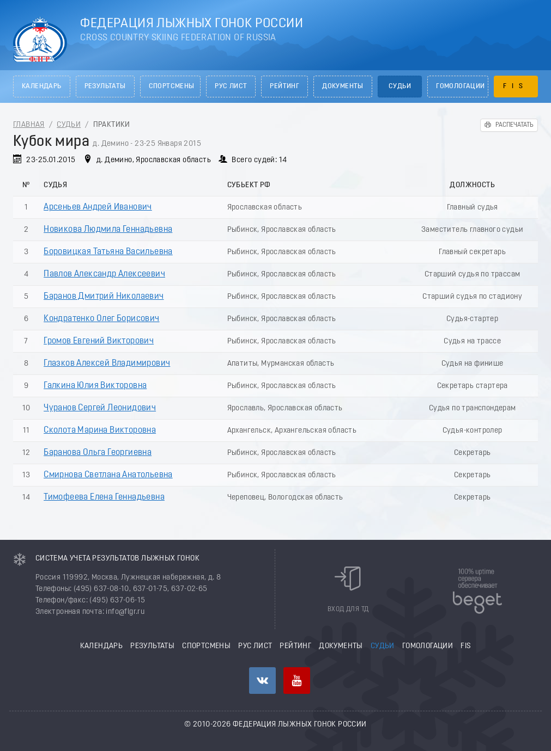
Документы (343, 86)
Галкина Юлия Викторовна (95, 385)
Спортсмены (172, 86)
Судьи (400, 86)
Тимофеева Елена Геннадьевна (104, 497)
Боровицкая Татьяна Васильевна (108, 252)
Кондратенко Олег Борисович (101, 319)
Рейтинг (284, 86)
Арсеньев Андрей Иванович (98, 207)
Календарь (42, 86)
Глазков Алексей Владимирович (107, 363)
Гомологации (460, 86)
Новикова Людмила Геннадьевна (108, 229)
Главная (29, 125)
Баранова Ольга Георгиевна (98, 452)
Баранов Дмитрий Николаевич (104, 296)
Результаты (105, 86)
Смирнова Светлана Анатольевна (108, 475)
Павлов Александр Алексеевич (104, 274)
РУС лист (231, 86)
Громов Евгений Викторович (99, 341)
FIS (515, 86)
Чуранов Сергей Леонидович (100, 408)
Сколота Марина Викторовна (100, 430)
